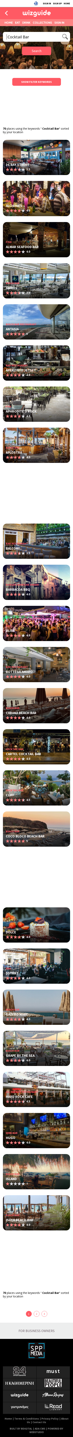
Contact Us (39, 1422)
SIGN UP (57, 3)
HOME (67, 3)
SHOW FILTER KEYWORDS (36, 82)
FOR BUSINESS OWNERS (36, 1331)
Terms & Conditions (26, 1418)
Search (36, 51)
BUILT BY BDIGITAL (21, 1428)
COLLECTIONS (42, 22)
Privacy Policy (50, 1418)
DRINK (26, 22)
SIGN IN (47, 3)
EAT (17, 22)
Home (8, 1418)
